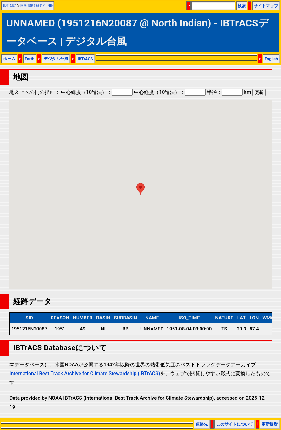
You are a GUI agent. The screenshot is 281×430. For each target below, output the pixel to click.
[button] (140, 189)
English (271, 58)
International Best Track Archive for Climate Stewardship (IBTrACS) (84, 373)
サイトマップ (266, 5)
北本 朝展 (9, 5)
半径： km (229, 92)
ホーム (9, 58)
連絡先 (202, 424)
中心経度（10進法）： (170, 92)
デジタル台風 (56, 58)
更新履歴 (270, 424)
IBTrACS (85, 58)
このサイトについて (234, 424)
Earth (30, 58)
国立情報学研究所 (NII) (36, 5)
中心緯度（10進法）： (97, 92)
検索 (242, 5)
